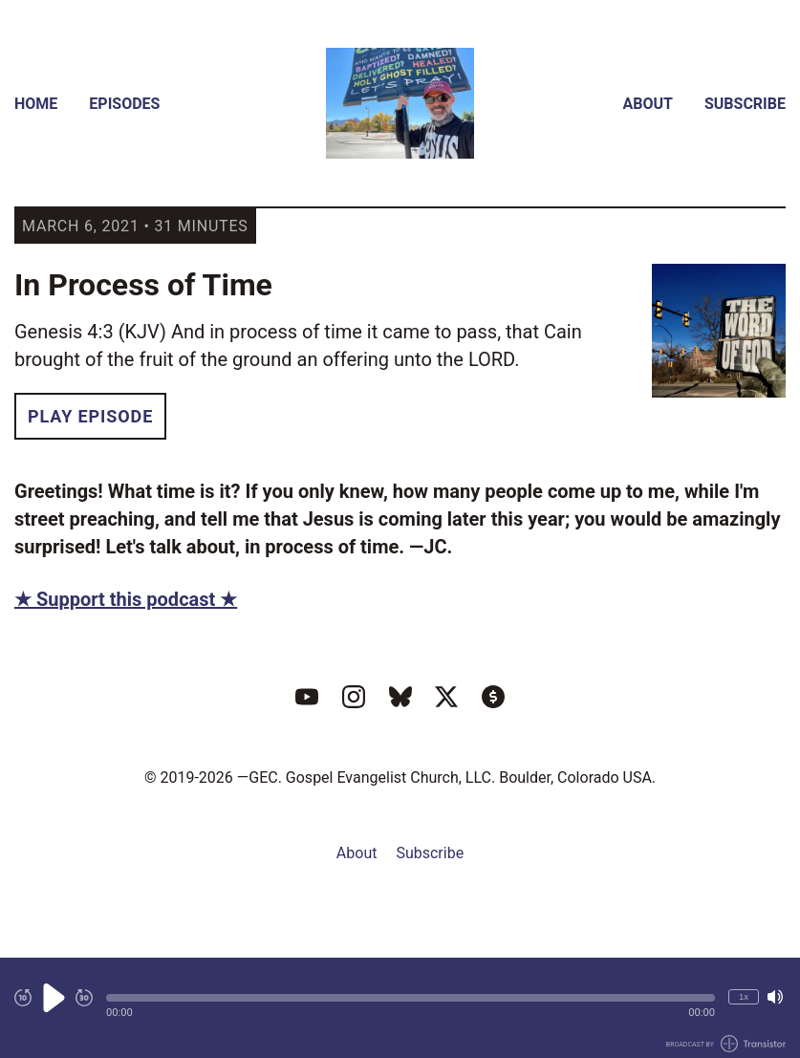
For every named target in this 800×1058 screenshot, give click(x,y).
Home (35, 104)
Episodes (124, 104)
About (648, 104)
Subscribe (745, 104)
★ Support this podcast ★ (125, 599)
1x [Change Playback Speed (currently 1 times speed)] (743, 996)
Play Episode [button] (90, 416)
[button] (410, 998)
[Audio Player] (400, 1008)
